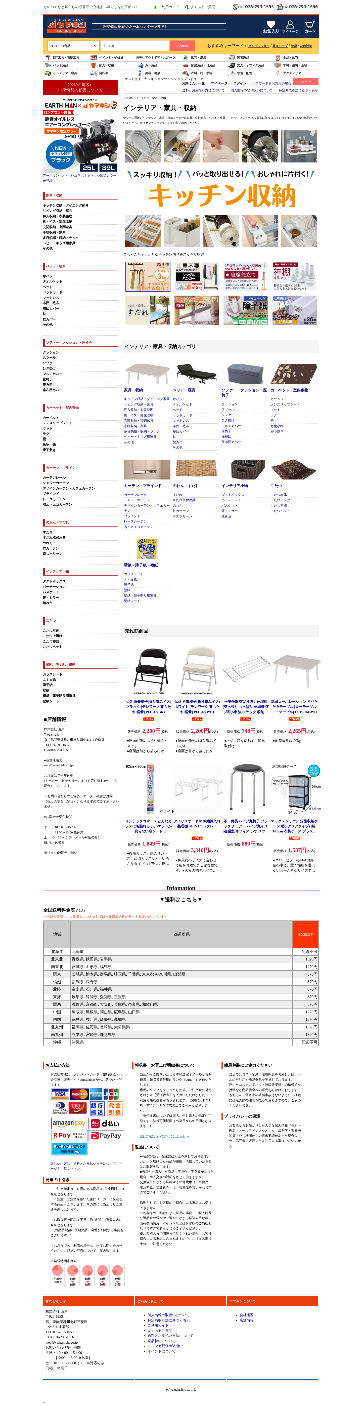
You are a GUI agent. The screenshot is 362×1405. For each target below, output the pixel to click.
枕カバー (49, 319)
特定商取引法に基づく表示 (298, 90)
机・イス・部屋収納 (57, 221)
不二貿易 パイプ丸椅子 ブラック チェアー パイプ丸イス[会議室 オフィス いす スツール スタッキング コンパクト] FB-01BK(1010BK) (246, 831)
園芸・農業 (194, 58)
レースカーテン (54, 499)
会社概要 (247, 1315)
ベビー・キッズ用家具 (59, 243)
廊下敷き (49, 450)
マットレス (51, 298)
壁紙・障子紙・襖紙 (141, 565)
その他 (48, 248)
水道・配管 (240, 73)
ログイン (239, 83)
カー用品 (146, 65)
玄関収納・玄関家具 (57, 227)
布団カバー (51, 308)
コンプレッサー (258, 46)
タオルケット (52, 281)
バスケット (51, 592)
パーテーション (54, 587)
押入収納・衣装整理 (57, 216)
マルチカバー (52, 374)
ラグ (46, 434)
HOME (128, 98)
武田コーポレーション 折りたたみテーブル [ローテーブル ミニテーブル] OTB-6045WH (294, 707)
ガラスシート (52, 674)
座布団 (48, 385)
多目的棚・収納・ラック (61, 238)
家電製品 (238, 58)
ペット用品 (56, 65)
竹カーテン (51, 548)
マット (48, 428)
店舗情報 (247, 1320)
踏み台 (48, 603)
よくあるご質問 (200, 7)
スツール (49, 357)
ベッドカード (52, 292)
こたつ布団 (51, 641)
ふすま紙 (49, 679)
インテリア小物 (234, 486)
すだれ (48, 532)
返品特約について (162, 1341)
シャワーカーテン (56, 483)
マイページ (219, 83)
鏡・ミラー (51, 597)
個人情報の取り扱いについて (252, 90)
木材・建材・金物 (290, 65)
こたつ (276, 486)
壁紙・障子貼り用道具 (59, 696)
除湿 (294, 46)
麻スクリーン (52, 554)
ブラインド (51, 494)
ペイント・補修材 (106, 58)
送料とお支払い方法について (203, 90)
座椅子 (48, 379)
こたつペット (52, 647)
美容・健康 (148, 73)
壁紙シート (51, 701)
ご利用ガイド (166, 7)
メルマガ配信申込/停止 (166, 1346)
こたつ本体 (51, 630)
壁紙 (46, 690)
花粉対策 (306, 46)
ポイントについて (162, 1351)
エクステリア (287, 73)
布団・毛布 (51, 303)
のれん (48, 543)
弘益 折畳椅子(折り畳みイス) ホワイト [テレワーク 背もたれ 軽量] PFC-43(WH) (197, 707)
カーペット (51, 418)
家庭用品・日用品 (198, 65)
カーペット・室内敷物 (289, 390)
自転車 (99, 73)
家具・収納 (102, 65)
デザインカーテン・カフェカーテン (69, 488)
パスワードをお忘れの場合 (271, 83)
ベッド (48, 287)
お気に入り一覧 (193, 83)
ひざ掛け (49, 368)
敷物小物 (49, 445)
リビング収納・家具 (57, 211)
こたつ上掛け (52, 636)
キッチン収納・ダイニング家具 (65, 205)
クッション (51, 352)
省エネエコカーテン (57, 504)
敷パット (49, 276)
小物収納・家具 (54, 232)
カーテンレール (54, 477)
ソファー (49, 363)
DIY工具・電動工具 (61, 58)
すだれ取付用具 (54, 537)
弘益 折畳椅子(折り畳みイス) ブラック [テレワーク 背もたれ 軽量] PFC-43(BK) (148, 707)
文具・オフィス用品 (246, 65)
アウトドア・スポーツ (155, 58)
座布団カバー (52, 390)
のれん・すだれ (186, 486)
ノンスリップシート (57, 423)
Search (182, 46)
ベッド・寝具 (184, 390)
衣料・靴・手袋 (197, 73)
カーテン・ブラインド (143, 486)
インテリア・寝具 (60, 73)
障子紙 (48, 685)
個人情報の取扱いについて (169, 1315)
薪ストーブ (280, 46)
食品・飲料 (286, 58)
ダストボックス (54, 581)
